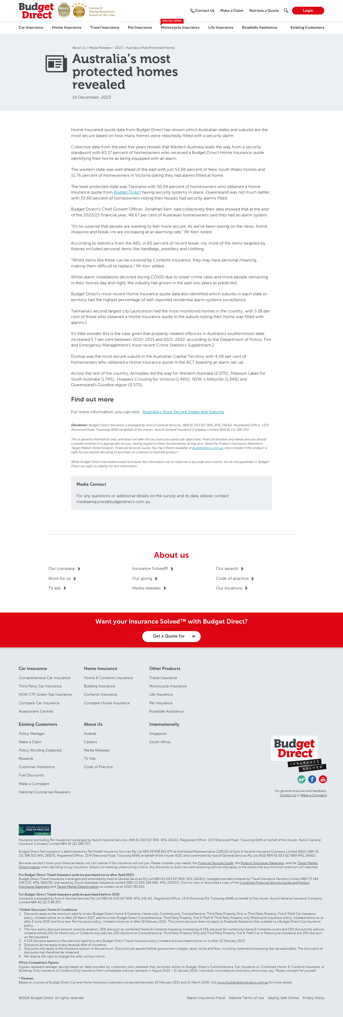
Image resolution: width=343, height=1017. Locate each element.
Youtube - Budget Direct (323, 779)
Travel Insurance (104, 28)
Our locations (229, 588)
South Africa (159, 742)
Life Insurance (220, 28)
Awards (90, 733)
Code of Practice (98, 767)
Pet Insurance (140, 28)
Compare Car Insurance (39, 703)
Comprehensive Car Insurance (44, 678)
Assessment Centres (36, 711)
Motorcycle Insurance (180, 28)
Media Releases (97, 750)
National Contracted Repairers (44, 792)
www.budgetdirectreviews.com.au (242, 982)
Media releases (146, 588)
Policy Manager (32, 733)
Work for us (59, 578)
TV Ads (90, 758)
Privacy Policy (313, 998)
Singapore (157, 733)
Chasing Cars (301, 779)
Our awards (227, 568)
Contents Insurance (100, 694)
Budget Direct (127, 192)
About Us (93, 725)
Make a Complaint (34, 784)
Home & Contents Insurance (108, 678)
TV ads (54, 588)
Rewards (26, 758)
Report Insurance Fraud (206, 998)
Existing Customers (307, 28)
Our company (61, 568)
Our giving (142, 578)
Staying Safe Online (283, 998)
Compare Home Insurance (107, 703)
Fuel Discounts (31, 775)
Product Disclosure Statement (262, 863)
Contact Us (288, 795)
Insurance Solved (150, 568)
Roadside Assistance (259, 28)
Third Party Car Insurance (40, 686)
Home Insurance (66, 28)
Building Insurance (99, 686)
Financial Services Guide (215, 863)
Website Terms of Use (246, 998)
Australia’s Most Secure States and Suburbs (183, 411)
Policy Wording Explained (40, 750)
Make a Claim (30, 742)
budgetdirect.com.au (207, 448)
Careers (90, 742)
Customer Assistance (37, 767)
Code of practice (232, 578)
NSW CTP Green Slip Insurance (45, 694)
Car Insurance (31, 28)
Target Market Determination (78, 887)
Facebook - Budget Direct (312, 779)
